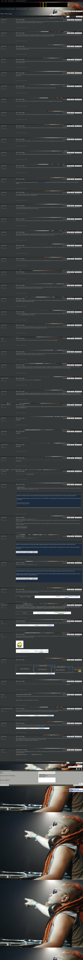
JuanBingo (50, 101)
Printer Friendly (79, 11)
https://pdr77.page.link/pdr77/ (23, 502)
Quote (72, 19)
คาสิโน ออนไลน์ (19, 353)
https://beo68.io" (64, 596)
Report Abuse (65, 791)
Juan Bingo (71, 114)
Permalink (65, 19)
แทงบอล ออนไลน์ (48, 287)
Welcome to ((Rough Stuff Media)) (7, 8)
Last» (62, 16)
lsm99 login (52, 34)
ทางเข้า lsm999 (49, 247)
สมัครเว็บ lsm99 (34, 195)
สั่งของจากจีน (36, 393)
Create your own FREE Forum (61, 789)
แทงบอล (69, 367)
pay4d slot (68, 684)
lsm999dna (56, 21)
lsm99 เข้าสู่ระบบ (51, 220)
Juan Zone (75, 48)
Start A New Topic (67, 11)
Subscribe (80, 765)
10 (58, 16)
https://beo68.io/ (43, 625)
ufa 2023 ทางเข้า (30, 474)
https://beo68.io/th (24, 625)
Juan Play (75, 61)
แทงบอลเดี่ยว (71, 233)
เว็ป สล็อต (55, 340)
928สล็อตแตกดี (38, 380)
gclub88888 (18, 419)
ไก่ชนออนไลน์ (47, 260)
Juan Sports (74, 74)
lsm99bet (74, 207)
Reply (73, 11)
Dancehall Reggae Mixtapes (22, 8)
